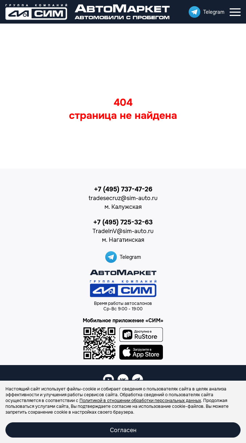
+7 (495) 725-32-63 (123, 222)
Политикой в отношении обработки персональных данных (140, 400)
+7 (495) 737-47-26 (123, 189)
